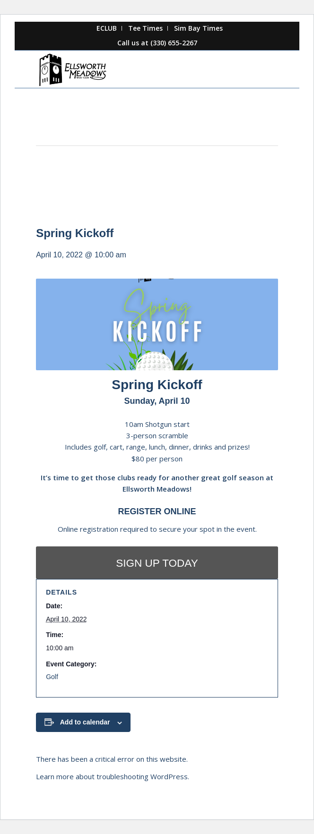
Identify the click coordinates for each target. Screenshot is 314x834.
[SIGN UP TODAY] (157, 562)
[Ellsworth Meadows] (132, 69)
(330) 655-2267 (173, 42)
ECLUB (106, 28)
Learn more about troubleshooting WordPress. (112, 776)
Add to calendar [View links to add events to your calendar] (85, 722)
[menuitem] (107, 28)
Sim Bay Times (198, 28)
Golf (52, 677)
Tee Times (145, 28)
